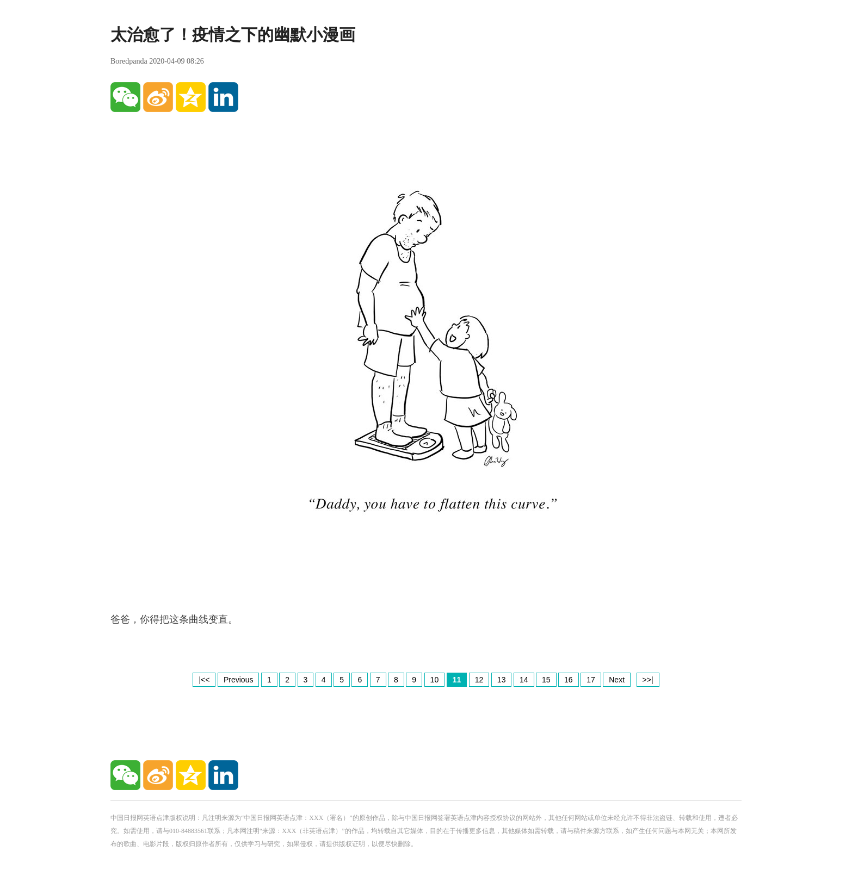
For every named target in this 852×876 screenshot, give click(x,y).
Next (617, 679)
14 (524, 679)
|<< (204, 679)
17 (590, 679)
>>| (648, 679)
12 (479, 679)
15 (546, 679)
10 (434, 679)
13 (501, 679)
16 (568, 679)
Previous (238, 679)
